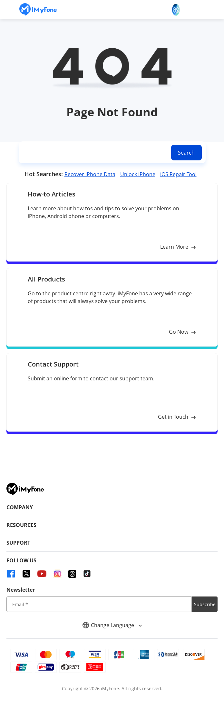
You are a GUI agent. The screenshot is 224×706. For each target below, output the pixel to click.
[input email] (99, 604)
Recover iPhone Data (89, 174)
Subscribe (205, 604)
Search (186, 152)
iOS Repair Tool (178, 174)
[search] (93, 152)
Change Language (112, 625)
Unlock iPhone (137, 174)
